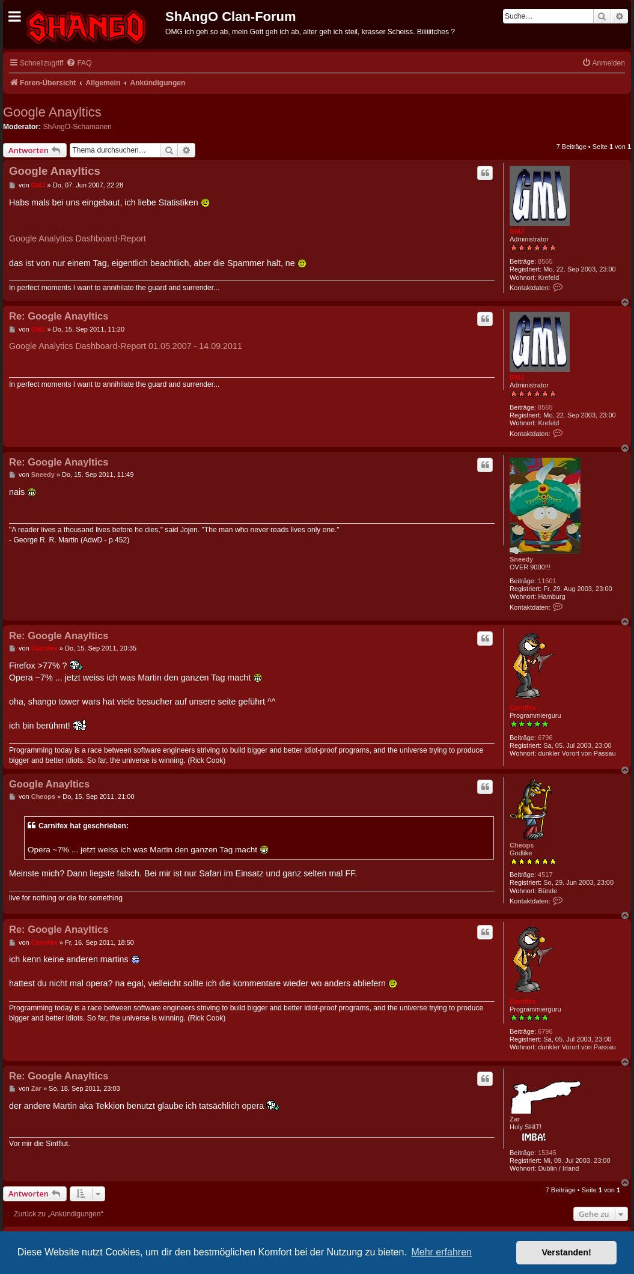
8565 (545, 261)
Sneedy (521, 559)
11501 (547, 580)
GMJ (517, 231)
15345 (547, 1152)
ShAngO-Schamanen (77, 127)
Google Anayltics (52, 112)
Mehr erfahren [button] (441, 1252)
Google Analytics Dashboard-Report (77, 238)
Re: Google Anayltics (58, 316)
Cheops (522, 845)
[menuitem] (78, 63)
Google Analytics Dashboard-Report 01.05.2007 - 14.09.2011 (125, 346)
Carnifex (523, 707)
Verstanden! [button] (566, 1252)
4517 (545, 874)
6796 (545, 737)
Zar (515, 1119)
